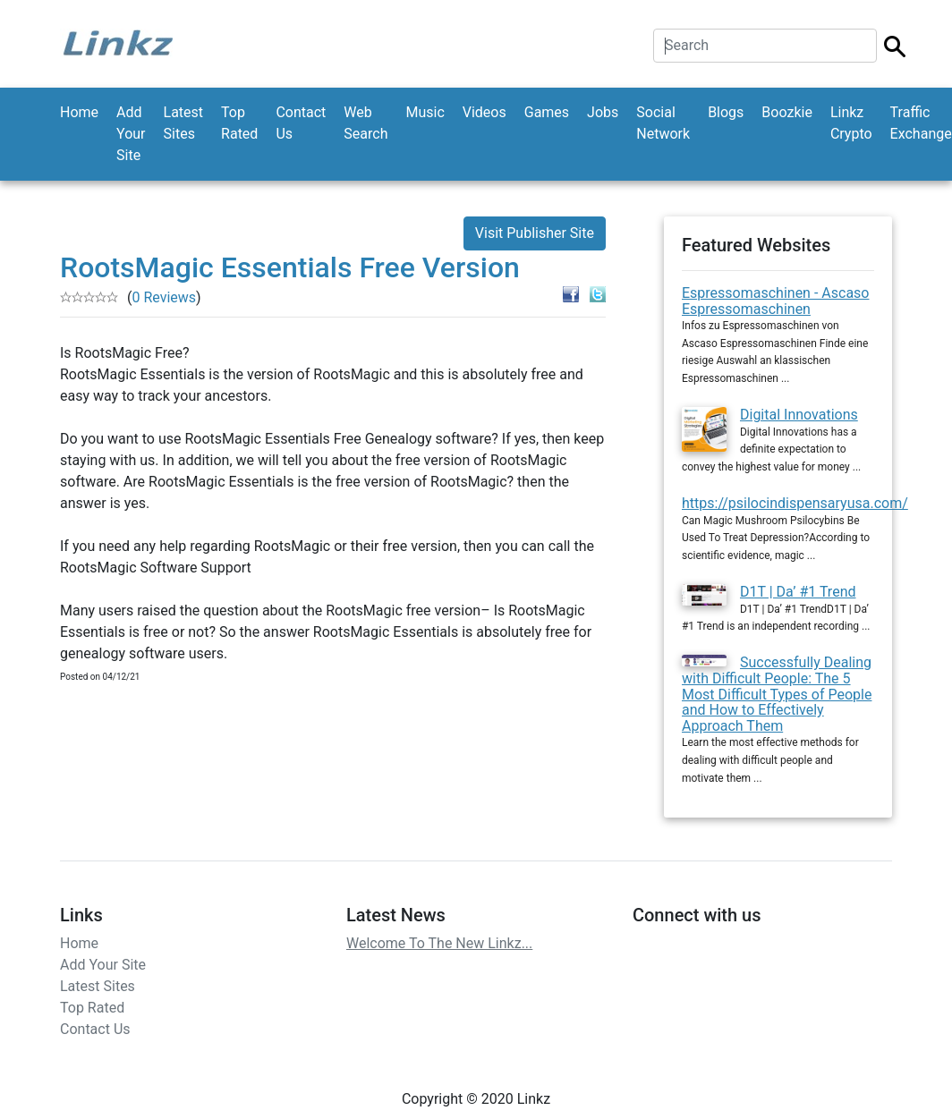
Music (424, 112)
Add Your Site (130, 134)
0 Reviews (164, 297)
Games (546, 112)
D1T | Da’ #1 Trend (798, 591)
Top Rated (239, 123)
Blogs (726, 112)
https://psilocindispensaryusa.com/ (795, 503)
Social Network (663, 123)
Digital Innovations (799, 414)
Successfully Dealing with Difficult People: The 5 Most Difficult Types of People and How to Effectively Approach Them (776, 693)
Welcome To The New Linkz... (439, 943)
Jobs (602, 112)
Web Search (365, 123)
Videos (484, 112)
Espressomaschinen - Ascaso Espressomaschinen (775, 301)
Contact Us (301, 123)
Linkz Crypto (851, 123)
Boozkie (786, 112)
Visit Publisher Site (534, 233)
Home (79, 112)
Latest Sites (184, 123)
